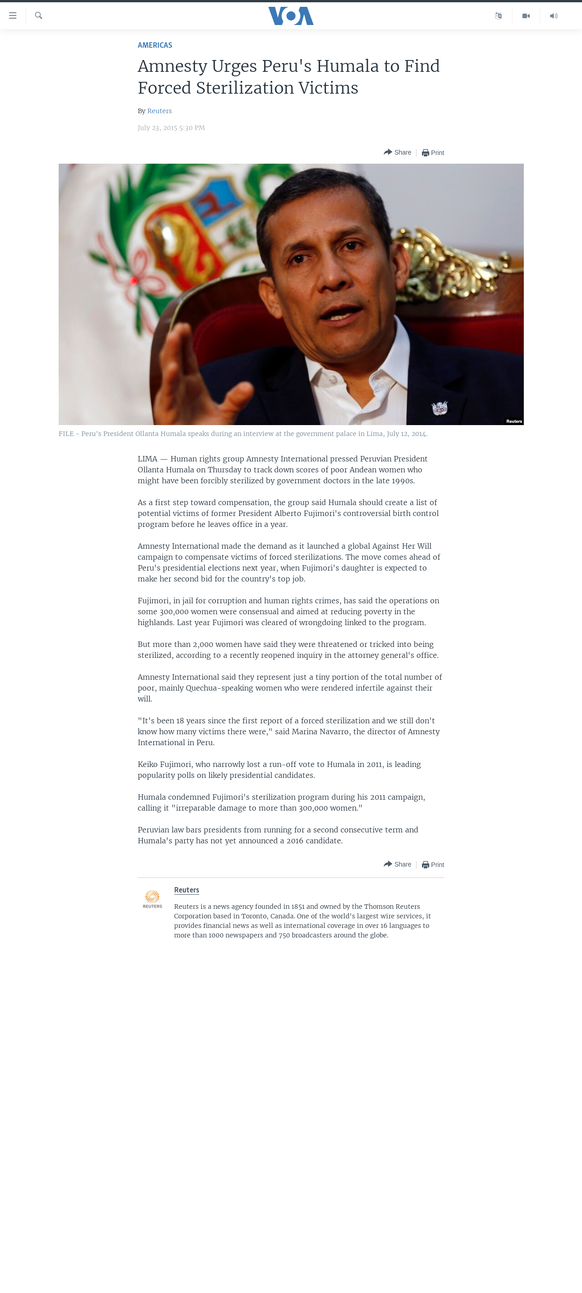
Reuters (159, 111)
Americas (155, 46)
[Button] (397, 152)
